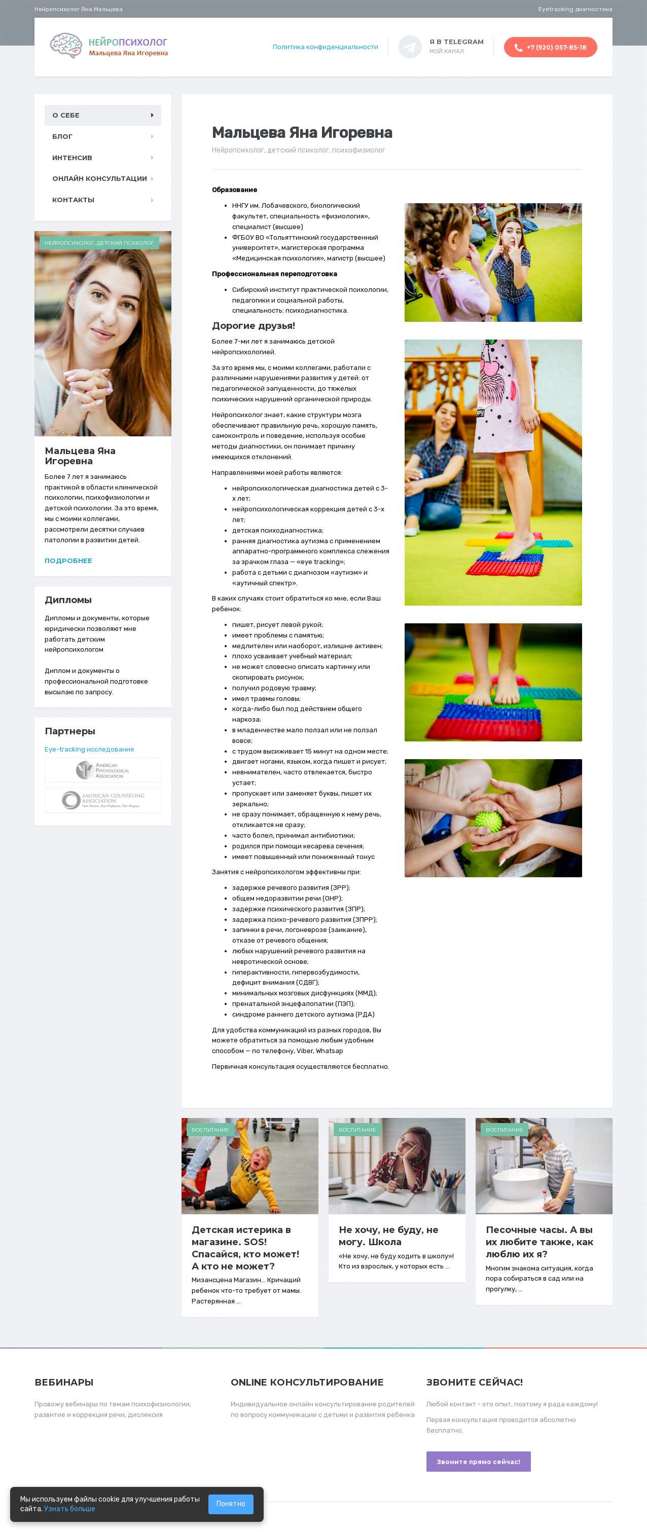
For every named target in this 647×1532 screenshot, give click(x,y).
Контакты (73, 200)
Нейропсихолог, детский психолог (99, 243)
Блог (62, 136)
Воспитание (210, 1130)
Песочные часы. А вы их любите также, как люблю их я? (539, 1242)
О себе (66, 115)
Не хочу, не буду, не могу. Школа (389, 1236)
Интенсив (72, 158)
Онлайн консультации (99, 178)
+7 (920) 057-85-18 (551, 48)
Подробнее (68, 560)
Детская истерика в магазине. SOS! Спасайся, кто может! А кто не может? (245, 1248)
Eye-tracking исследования (89, 749)
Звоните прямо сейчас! (478, 1462)
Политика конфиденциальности (325, 47)
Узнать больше (69, 1509)
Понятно (231, 1504)
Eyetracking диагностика (575, 9)
